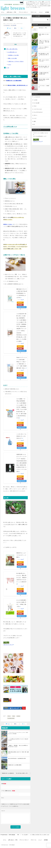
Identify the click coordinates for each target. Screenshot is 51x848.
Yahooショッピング (21, 307)
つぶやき (35, 99)
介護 (34, 121)
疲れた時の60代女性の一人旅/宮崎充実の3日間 (17, 758)
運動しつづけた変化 (12, 58)
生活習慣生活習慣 (11, 718)
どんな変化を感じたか (12, 52)
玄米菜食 (18, 716)
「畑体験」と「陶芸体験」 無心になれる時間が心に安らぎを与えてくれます (18, 746)
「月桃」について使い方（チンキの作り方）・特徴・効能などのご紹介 (44, 42)
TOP (10, 834)
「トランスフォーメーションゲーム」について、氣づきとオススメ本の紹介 (18, 733)
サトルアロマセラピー (38, 112)
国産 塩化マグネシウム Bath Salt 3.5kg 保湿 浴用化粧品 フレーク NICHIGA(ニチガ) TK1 (21, 293)
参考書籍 (47, 12)
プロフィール (33, 12)
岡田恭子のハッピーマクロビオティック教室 (21, 555)
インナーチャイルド (38, 109)
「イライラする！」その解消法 (44, 86)
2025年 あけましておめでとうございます (44, 61)
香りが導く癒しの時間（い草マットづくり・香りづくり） (23, 773)
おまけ (9, 64)
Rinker (22, 299)
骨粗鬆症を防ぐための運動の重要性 (8, 773)
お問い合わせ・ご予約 (11, 12)
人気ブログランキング (8, 644)
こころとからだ (6, 25)
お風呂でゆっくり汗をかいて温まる (15, 61)
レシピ (35, 118)
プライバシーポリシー (23, 12)
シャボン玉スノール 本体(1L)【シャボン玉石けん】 (21, 436)
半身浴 (13, 716)
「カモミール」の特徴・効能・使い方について (43, 48)
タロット (35, 115)
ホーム (2, 12)
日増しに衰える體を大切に (12, 49)
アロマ (35, 106)
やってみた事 (13, 25)
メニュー (41, 12)
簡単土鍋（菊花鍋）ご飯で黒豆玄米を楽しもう (44, 80)
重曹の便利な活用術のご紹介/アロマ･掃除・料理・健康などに (18, 753)
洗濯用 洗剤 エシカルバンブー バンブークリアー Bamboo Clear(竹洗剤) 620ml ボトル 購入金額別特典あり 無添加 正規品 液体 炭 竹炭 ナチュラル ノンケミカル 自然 (21, 463)
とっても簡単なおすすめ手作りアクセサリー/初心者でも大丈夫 (18, 740)
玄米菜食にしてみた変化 (13, 55)
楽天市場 (20, 304)
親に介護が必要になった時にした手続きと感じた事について (44, 54)
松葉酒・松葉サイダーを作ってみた (44, 35)
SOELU (9, 716)
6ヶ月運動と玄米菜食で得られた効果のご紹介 (44, 73)
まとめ (7, 67)
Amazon (20, 302)
